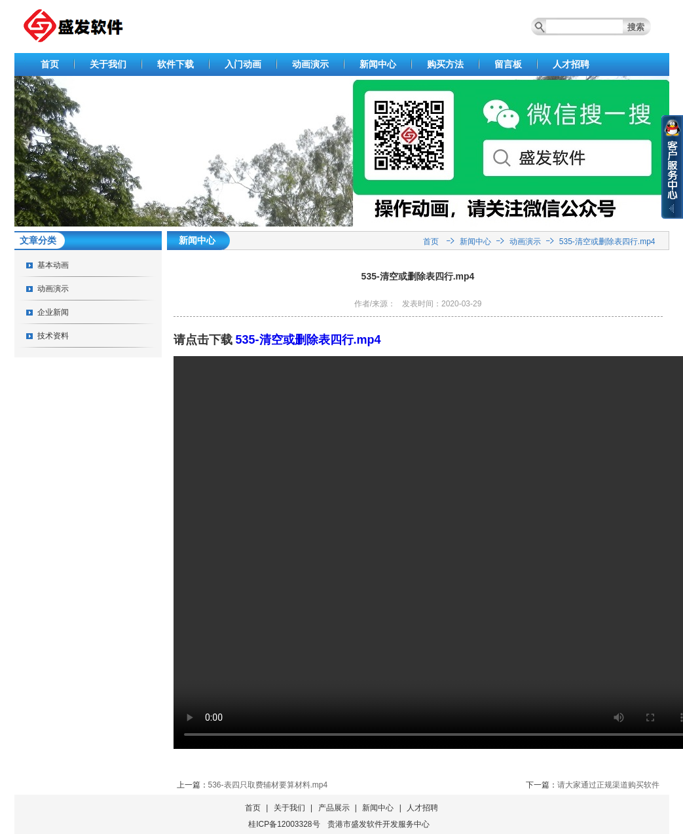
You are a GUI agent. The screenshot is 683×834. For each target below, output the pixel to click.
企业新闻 (53, 312)
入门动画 (243, 64)
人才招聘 (571, 64)
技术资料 (53, 335)
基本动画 (53, 265)
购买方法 (445, 64)
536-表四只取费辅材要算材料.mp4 (268, 784)
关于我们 (108, 64)
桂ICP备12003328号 (284, 824)
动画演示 (310, 64)
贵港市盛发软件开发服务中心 (378, 824)
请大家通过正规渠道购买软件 (608, 784)
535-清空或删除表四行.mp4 (607, 241)
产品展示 (334, 807)
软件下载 (175, 64)
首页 (50, 64)
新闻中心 (378, 64)
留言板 (508, 64)
